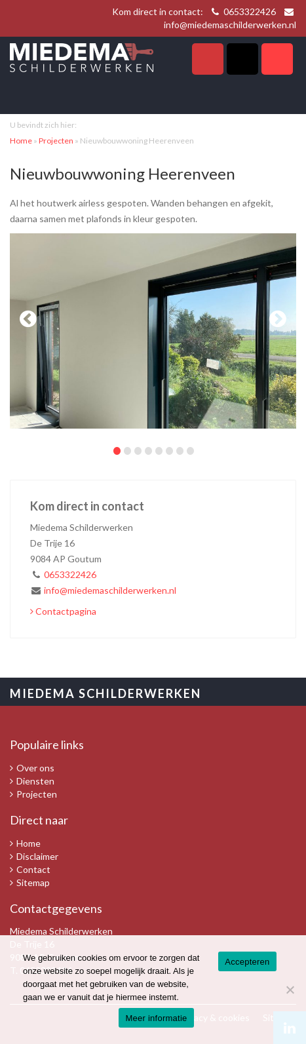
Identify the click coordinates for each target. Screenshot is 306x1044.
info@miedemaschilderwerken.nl (230, 24)
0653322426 (249, 11)
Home (21, 140)
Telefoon (207, 59)
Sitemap (33, 882)
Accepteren (247, 962)
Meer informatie (156, 1018)
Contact (33, 869)
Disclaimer (37, 856)
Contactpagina (63, 611)
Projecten (56, 140)
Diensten (35, 780)
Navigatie (277, 59)
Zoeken (242, 59)
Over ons (35, 767)
